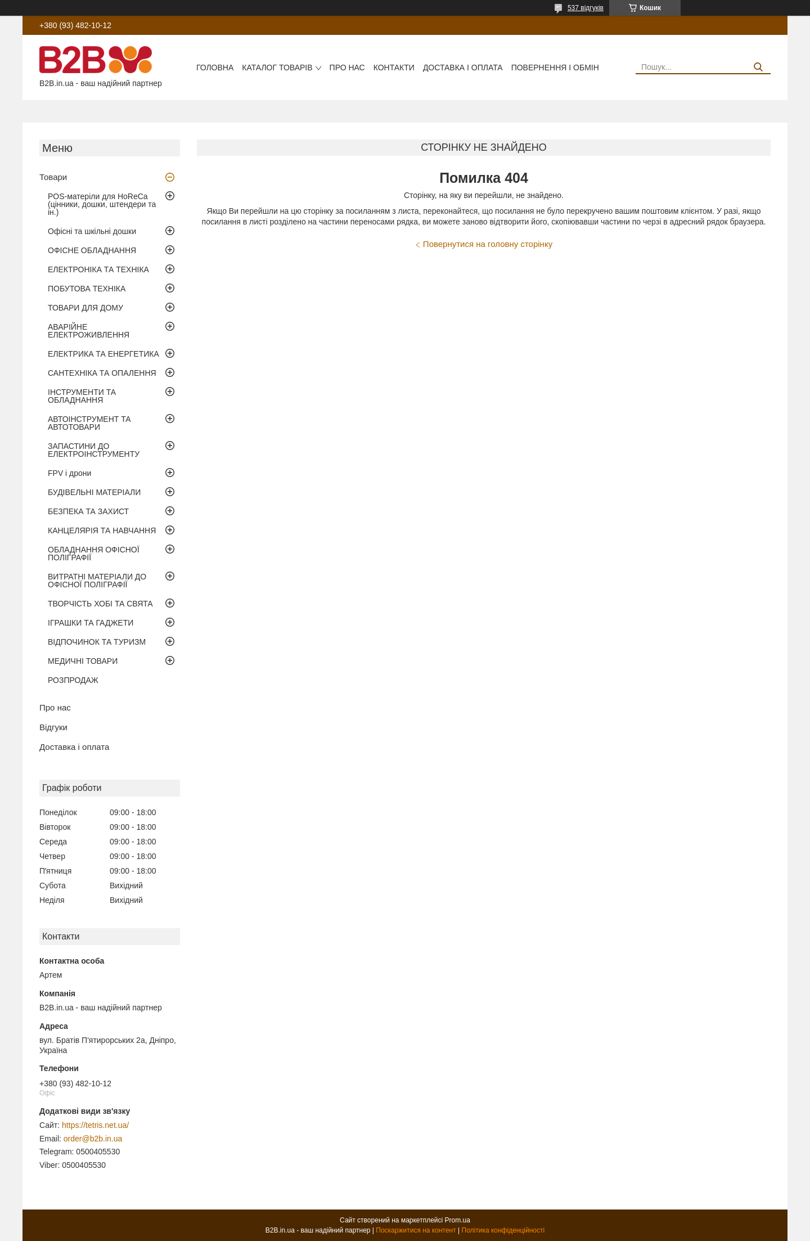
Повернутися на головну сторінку (487, 244)
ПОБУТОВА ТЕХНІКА (86, 288)
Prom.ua (457, 1220)
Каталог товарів (277, 67)
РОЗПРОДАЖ (73, 680)
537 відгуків (586, 8)
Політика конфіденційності (503, 1230)
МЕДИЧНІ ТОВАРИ (83, 661)
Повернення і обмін (555, 67)
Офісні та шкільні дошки (92, 231)
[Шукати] (758, 67)
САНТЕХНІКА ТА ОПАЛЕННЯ (102, 372)
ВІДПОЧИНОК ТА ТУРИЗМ (97, 641)
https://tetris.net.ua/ (95, 1125)
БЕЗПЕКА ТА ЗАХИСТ (88, 511)
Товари (53, 177)
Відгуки (53, 727)
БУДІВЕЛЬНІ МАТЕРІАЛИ (94, 492)
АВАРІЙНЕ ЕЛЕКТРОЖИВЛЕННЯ (88, 330)
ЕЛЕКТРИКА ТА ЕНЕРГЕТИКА (103, 353)
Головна (214, 67)
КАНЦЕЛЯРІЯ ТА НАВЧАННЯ (102, 530)
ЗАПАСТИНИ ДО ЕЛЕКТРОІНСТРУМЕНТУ (94, 450)
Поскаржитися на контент (416, 1230)
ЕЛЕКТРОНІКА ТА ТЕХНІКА (98, 269)
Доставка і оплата (463, 67)
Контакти (394, 67)
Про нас (347, 67)
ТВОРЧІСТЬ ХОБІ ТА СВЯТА (100, 603)
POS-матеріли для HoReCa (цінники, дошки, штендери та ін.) (102, 204)
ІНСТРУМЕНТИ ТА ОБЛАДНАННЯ (82, 396)
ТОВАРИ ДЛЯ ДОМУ (85, 307)
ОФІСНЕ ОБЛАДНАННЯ (92, 250)
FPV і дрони (69, 473)
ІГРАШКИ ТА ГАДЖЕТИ (90, 622)
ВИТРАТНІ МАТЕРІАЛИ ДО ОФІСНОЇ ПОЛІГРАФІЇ (97, 580)
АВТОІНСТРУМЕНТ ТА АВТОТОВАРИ (89, 423)
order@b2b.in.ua (93, 1138)
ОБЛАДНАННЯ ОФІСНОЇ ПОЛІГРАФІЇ (94, 553)
